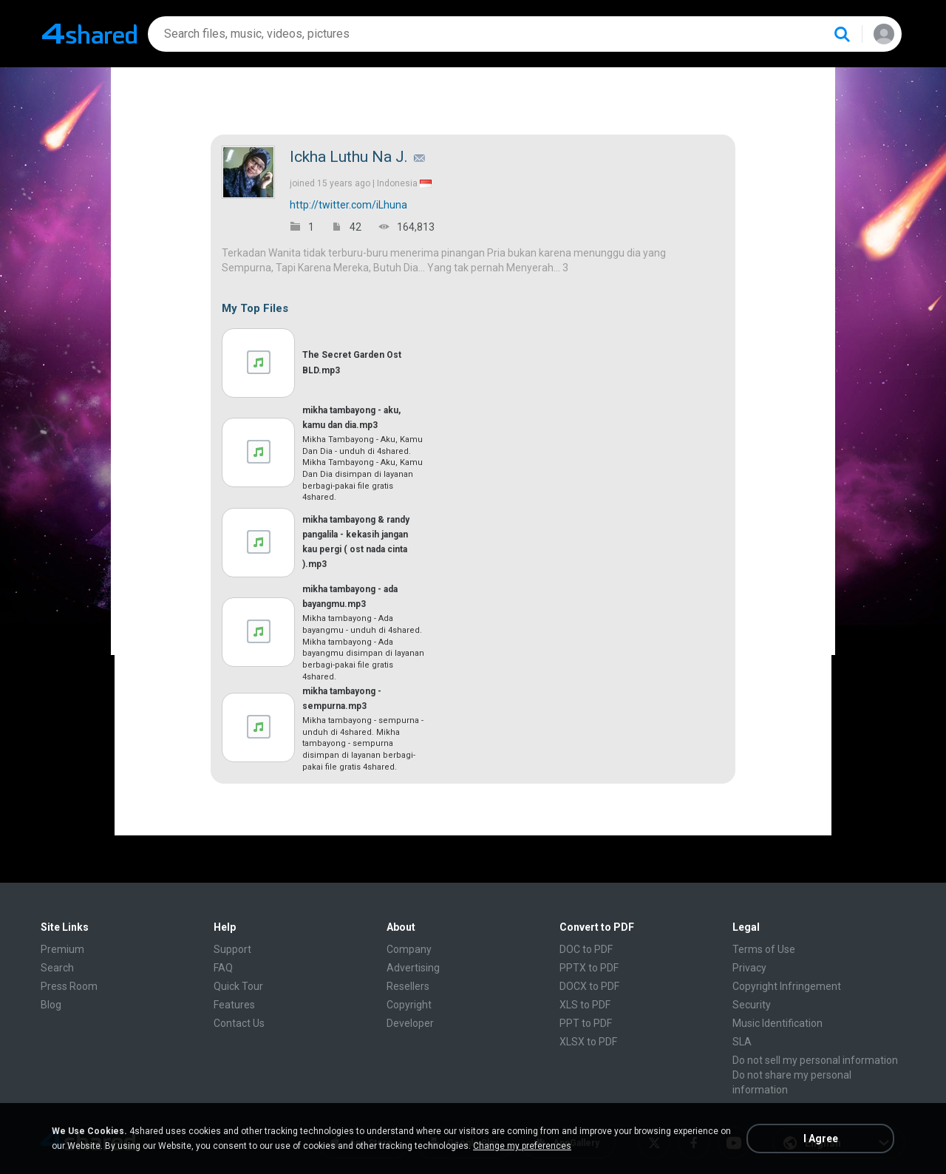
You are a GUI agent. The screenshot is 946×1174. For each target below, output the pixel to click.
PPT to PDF (585, 1023)
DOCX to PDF (589, 986)
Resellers (408, 986)
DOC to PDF (586, 949)
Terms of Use (763, 949)
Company (409, 949)
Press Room (69, 986)
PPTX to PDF (589, 968)
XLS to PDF (584, 1005)
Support (232, 949)
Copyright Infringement (786, 986)
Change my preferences (522, 1146)
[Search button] (842, 34)
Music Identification (777, 1023)
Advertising (413, 968)
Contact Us (239, 1023)
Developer (410, 1023)
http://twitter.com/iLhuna (348, 205)
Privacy (749, 968)
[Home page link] (89, 34)
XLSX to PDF (588, 1042)
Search (57, 968)
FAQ (223, 968)
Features (234, 1005)
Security (751, 1005)
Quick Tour (238, 986)
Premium (62, 949)
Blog (51, 1005)
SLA (742, 1042)
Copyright (409, 1005)
